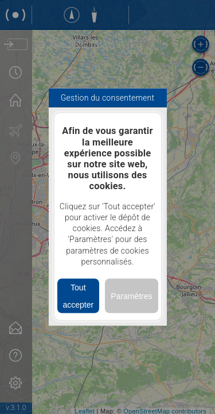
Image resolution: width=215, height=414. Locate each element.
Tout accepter (77, 296)
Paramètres (131, 296)
